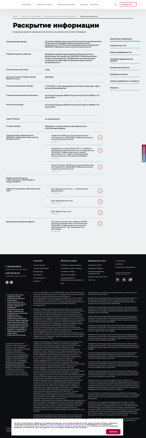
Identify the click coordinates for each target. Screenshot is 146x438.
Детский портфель (68, 275)
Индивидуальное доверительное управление (72, 279)
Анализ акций (39, 265)
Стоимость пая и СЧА (118, 45)
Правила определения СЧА (121, 52)
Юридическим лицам (66, 4)
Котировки (37, 275)
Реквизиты (114, 88)
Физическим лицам (44, 4)
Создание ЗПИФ (94, 265)
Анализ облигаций (41, 268)
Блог (62, 283)
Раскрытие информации (125, 267)
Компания (84, 4)
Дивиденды (38, 271)
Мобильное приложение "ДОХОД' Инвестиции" (123, 273)
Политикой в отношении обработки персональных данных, (15, 365)
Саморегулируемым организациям (96, 272)
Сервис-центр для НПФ (97, 277)
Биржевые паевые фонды (71, 268)
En (115, 4)
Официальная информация (121, 39)
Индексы (37, 281)
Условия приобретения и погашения (124, 81)
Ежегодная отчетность (119, 74)
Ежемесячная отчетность (120, 67)
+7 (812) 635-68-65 (13, 266)
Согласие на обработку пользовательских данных (16, 356)
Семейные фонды (68, 271)
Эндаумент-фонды (95, 268)
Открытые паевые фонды (71, 265)
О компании (120, 261)
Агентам (91, 280)
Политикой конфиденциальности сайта (16, 361)
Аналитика (26, 4)
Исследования (39, 278)
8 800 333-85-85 (12, 273)
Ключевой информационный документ (121, 60)
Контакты (94, 4)
